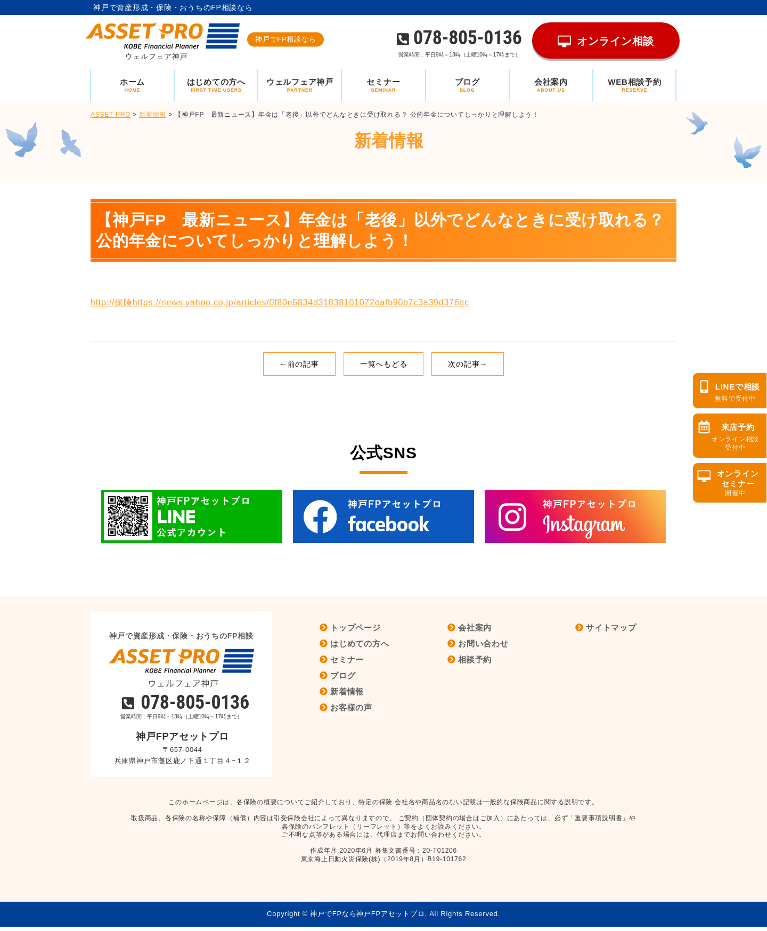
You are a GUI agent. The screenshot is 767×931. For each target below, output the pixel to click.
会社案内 (475, 627)
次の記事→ (467, 364)
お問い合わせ (483, 643)
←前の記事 (299, 364)
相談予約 (475, 659)
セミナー (347, 659)
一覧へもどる (383, 364)
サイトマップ (611, 627)
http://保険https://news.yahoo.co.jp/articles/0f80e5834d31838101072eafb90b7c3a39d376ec (280, 302)
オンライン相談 (615, 41)
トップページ (355, 627)
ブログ (342, 675)
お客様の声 (351, 707)
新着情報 (347, 691)
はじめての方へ (359, 643)
